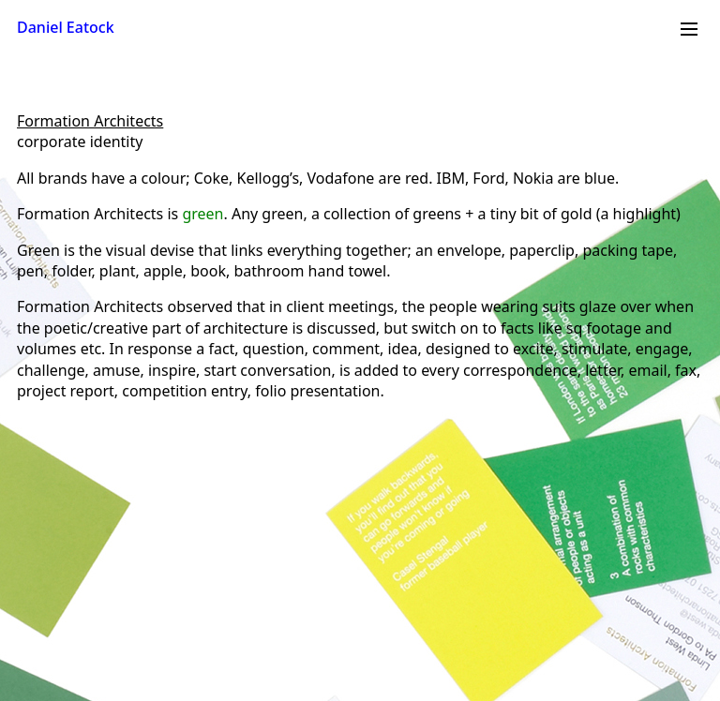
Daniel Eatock (65, 27)
